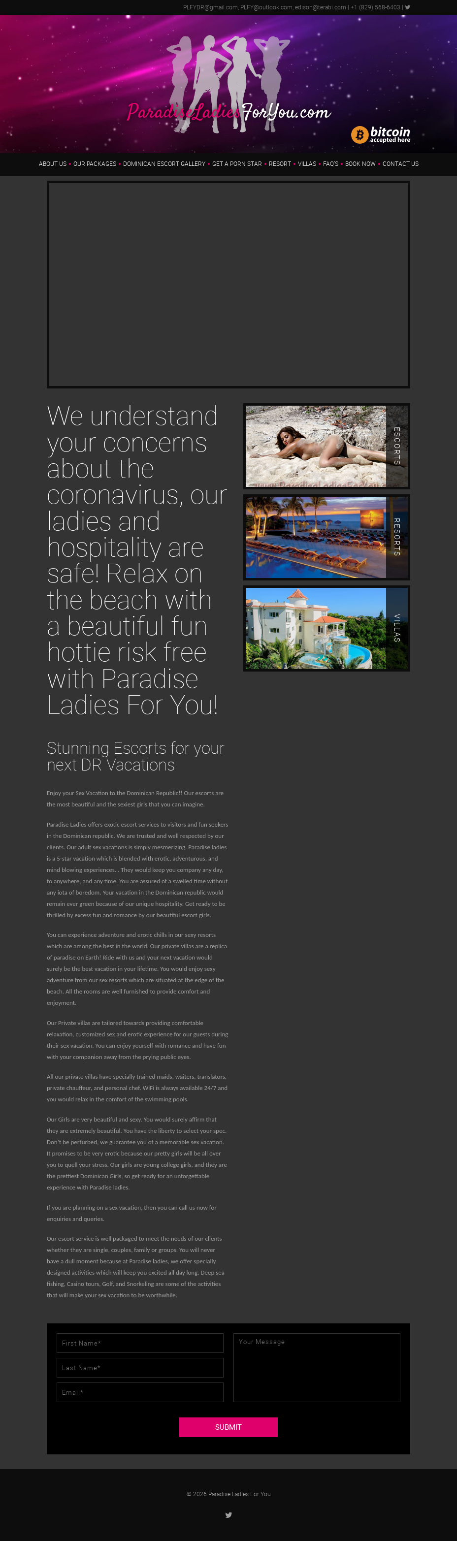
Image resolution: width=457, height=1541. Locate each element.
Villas (307, 164)
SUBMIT (228, 1427)
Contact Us (401, 164)
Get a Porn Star (237, 164)
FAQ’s (330, 164)
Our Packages (94, 164)
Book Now (360, 164)
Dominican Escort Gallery (164, 164)
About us (52, 164)
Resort (280, 164)
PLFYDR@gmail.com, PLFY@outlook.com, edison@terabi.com (264, 7)
